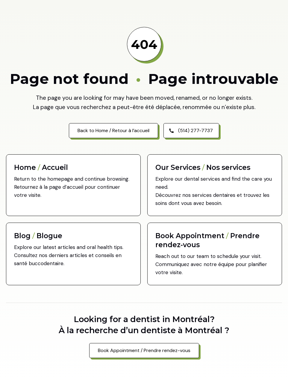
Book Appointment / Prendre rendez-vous (144, 350)
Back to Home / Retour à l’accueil (113, 130)
